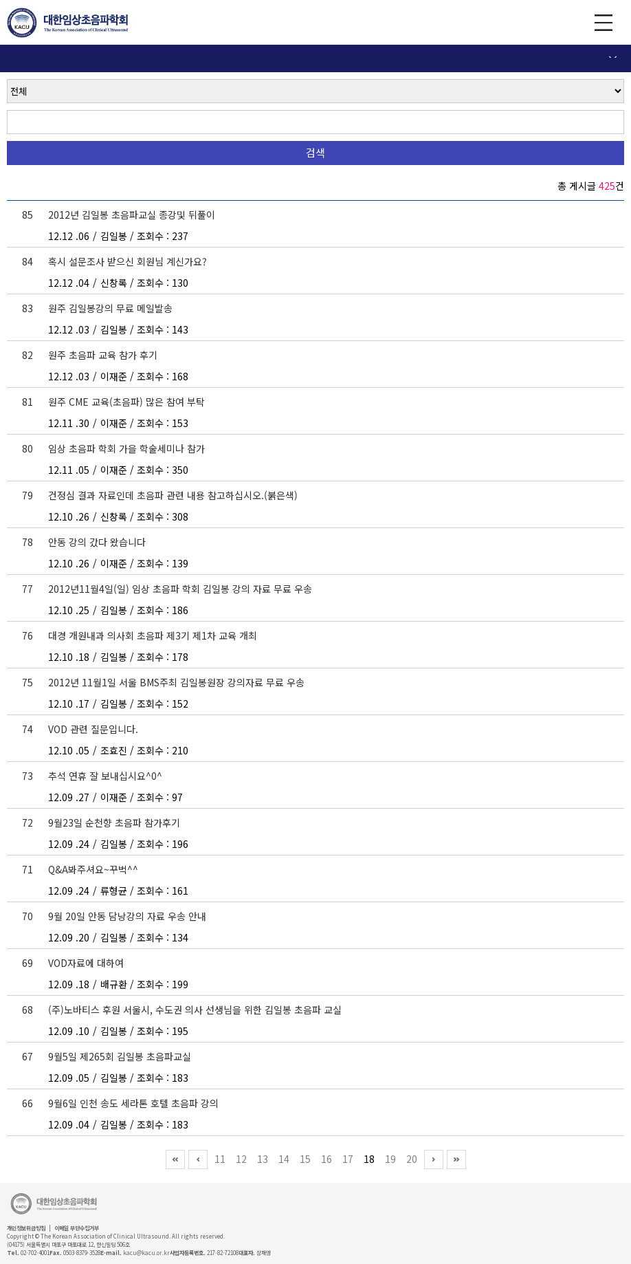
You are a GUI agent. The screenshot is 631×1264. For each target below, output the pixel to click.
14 (283, 1159)
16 (326, 1159)
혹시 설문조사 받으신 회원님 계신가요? (127, 261)
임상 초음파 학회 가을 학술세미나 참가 (126, 448)
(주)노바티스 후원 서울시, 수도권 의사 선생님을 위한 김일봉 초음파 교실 (195, 1009)
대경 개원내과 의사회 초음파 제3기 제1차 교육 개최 (152, 635)
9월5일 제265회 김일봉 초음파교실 (119, 1056)
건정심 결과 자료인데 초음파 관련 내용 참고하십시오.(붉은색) (173, 495)
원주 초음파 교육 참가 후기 (102, 355)
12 (241, 1159)
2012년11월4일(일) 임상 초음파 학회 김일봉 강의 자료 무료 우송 (180, 589)
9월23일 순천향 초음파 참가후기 (114, 822)
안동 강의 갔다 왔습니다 (97, 542)
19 (390, 1159)
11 (219, 1159)
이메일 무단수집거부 (76, 1228)
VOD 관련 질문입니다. (93, 729)
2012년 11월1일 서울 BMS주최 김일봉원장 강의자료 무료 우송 (176, 682)
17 (347, 1159)
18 (369, 1159)
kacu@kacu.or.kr (146, 1252)
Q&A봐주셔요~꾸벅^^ (93, 869)
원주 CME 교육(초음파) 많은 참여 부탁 (126, 401)
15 (305, 1159)
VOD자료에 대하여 (86, 963)
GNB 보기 (603, 22)
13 (262, 1159)
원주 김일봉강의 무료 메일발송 (110, 308)
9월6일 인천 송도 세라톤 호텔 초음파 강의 (133, 1103)
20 (411, 1159)
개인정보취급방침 (26, 1228)
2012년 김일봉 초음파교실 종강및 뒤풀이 (131, 214)
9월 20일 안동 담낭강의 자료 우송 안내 (127, 916)
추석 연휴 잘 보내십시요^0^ (105, 776)
